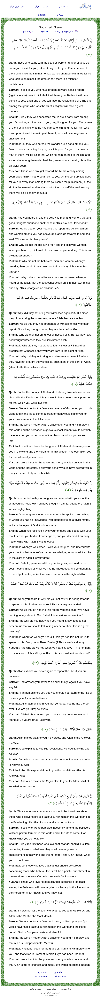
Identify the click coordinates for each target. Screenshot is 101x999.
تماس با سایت (35, 989)
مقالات (59, 14)
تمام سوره (58, 972)
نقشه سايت (51, 989)
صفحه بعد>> (41, 976)
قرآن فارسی (46, 993)
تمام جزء (42, 972)
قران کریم (56, 993)
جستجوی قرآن (17, 6)
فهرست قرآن (41, 6)
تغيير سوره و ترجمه (66, 31)
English (42, 14)
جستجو (28, 31)
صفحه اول (64, 6)
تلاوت (44, 31)
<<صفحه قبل (59, 976)
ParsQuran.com (51, 995)
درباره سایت (66, 989)
